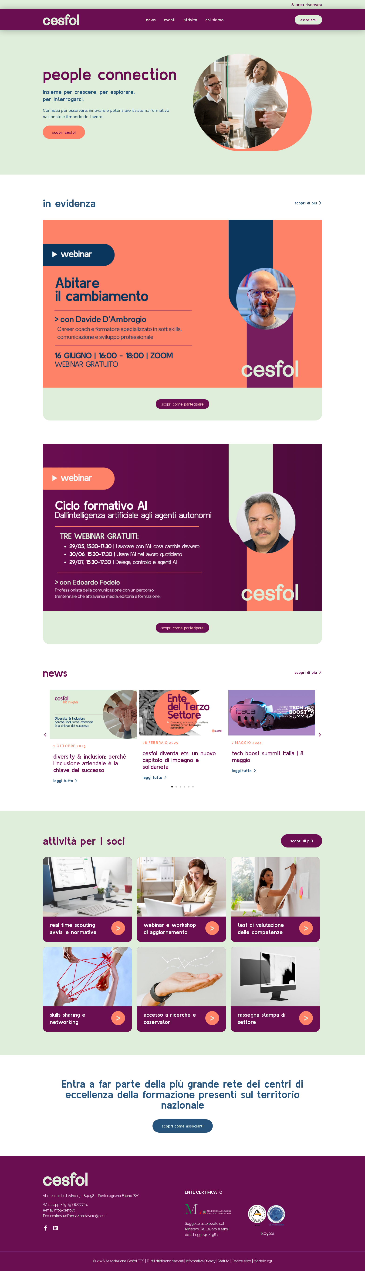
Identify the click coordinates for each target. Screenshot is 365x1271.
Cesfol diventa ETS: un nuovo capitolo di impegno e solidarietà (179, 760)
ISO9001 (267, 1233)
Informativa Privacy (201, 1261)
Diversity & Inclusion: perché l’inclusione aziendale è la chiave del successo (89, 763)
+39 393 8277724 (74, 1204)
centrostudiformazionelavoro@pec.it (78, 1216)
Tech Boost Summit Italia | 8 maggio (268, 756)
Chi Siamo (214, 19)
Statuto (223, 1261)
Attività (190, 19)
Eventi (169, 19)
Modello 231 (262, 1261)
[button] (45, 735)
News (151, 19)
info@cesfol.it (64, 1210)
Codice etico (241, 1261)
